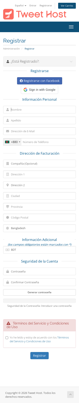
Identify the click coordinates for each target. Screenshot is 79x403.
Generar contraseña (39, 292)
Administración (11, 48)
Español (20, 5)
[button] (39, 89)
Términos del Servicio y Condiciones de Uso (39, 339)
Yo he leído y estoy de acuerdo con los (39, 339)
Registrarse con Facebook (39, 81)
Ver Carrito (67, 5)
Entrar (32, 5)
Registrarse (46, 5)
